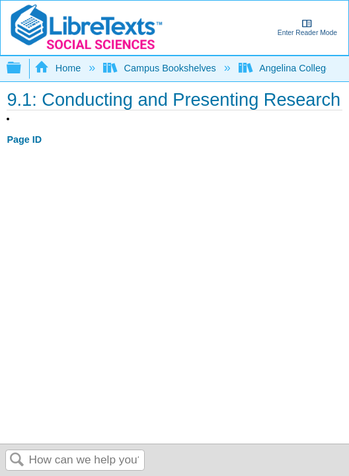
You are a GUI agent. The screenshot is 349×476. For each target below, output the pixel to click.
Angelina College (286, 68)
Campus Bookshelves (161, 68)
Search (17, 460)
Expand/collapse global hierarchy (22, 68)
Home (58, 68)
